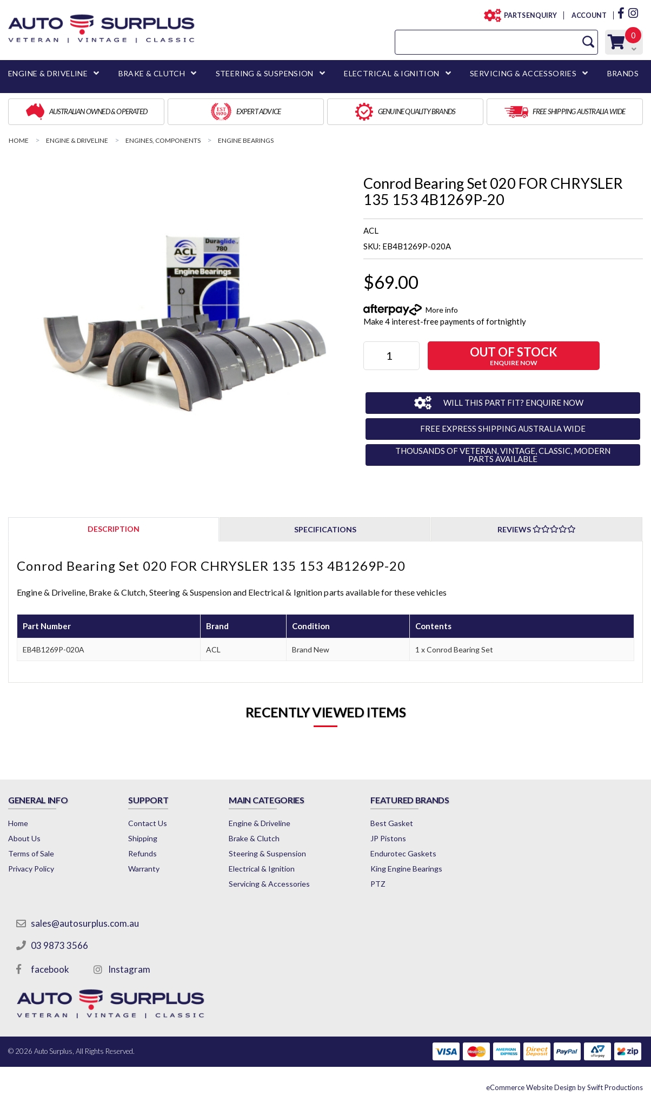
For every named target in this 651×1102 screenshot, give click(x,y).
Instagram (129, 969)
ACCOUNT (588, 15)
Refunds (142, 853)
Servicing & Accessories (269, 883)
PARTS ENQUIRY (527, 15)
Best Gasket (391, 823)
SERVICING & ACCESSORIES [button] (523, 73)
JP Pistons (388, 838)
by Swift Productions (564, 1087)
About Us (24, 838)
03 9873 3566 (59, 945)
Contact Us (147, 823)
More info (442, 309)
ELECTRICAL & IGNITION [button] (391, 73)
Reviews (536, 529)
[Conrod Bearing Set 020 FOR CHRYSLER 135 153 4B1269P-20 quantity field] (391, 355)
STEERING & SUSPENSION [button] (265, 73)
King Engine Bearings (406, 868)
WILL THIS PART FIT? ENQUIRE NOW (513, 402)
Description (114, 528)
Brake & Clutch (254, 838)
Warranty (144, 868)
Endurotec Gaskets (403, 853)
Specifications (325, 529)
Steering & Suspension (267, 853)
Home (18, 823)
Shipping (142, 838)
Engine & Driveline (259, 823)
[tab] (113, 529)
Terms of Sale (31, 853)
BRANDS (623, 73)
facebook (50, 969)
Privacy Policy (31, 868)
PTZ (378, 883)
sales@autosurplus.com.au (85, 923)
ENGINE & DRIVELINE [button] (48, 73)
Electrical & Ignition (262, 868)
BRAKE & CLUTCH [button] (151, 73)
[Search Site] (588, 42)
